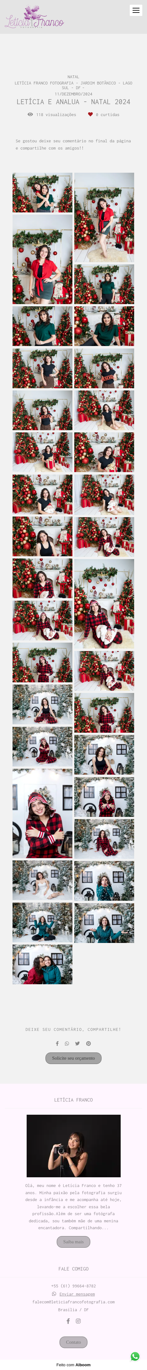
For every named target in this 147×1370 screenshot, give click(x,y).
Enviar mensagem (77, 1294)
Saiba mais (73, 1241)
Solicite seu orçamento (73, 1058)
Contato (73, 1342)
